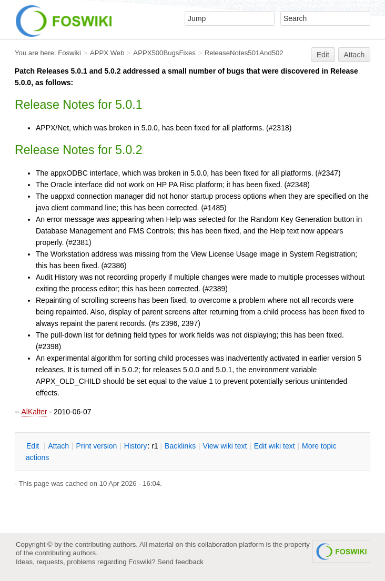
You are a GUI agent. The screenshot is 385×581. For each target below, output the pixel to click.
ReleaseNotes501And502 (244, 53)
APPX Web (107, 53)
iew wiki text (225, 446)
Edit (323, 54)
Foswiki (69, 53)
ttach (58, 446)
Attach (354, 54)
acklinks (180, 446)
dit (33, 446)
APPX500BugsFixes (164, 53)
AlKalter (34, 411)
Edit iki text (274, 446)
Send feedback (180, 562)
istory (135, 446)
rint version (96, 446)
